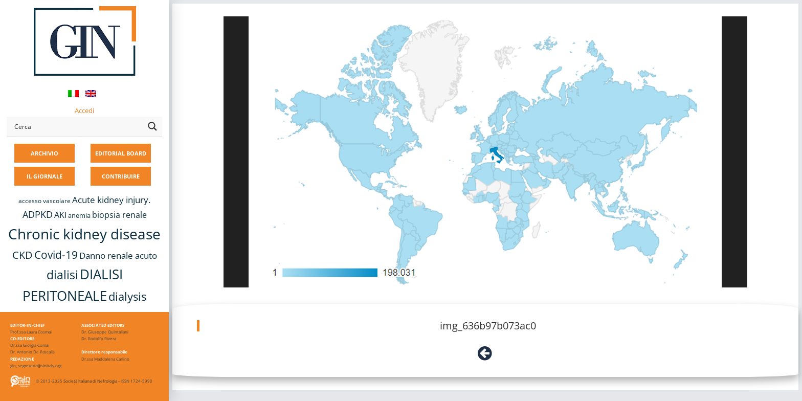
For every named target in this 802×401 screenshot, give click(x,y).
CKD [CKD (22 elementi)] (22, 255)
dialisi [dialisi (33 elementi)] (62, 274)
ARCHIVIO (44, 153)
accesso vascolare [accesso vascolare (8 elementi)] (44, 201)
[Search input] (77, 126)
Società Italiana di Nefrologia (90, 381)
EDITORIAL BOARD (120, 153)
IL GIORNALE (44, 176)
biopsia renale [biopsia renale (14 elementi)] (119, 214)
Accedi (84, 110)
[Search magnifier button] (152, 126)
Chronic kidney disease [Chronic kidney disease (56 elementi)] (84, 233)
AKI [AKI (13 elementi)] (60, 214)
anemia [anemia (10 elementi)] (79, 215)
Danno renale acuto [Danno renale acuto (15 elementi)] (118, 255)
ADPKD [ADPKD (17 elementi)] (38, 214)
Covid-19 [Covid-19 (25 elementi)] (56, 255)
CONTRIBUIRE (121, 176)
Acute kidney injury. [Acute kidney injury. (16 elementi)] (111, 200)
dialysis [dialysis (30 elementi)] (127, 296)
